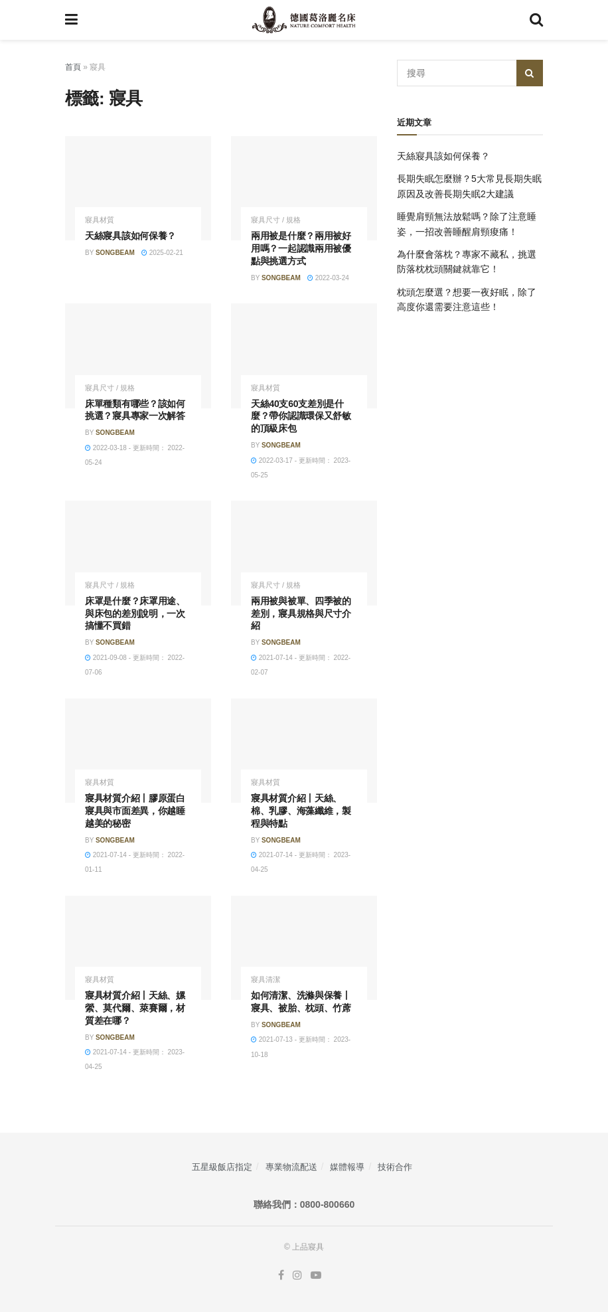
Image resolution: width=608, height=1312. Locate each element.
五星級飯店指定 (222, 1167)
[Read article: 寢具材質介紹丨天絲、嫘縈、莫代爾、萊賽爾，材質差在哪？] (138, 948)
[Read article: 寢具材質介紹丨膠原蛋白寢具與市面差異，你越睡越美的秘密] (138, 750)
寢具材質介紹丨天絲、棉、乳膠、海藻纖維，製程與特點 (301, 811)
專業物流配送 (291, 1167)
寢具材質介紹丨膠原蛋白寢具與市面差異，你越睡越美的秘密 (135, 811)
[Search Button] (536, 20)
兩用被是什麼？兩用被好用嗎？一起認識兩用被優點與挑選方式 (301, 248)
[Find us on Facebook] (281, 1275)
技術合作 (395, 1167)
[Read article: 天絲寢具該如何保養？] (138, 188)
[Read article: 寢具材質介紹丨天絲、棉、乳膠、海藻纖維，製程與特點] (304, 750)
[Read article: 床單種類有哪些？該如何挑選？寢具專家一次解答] (138, 355)
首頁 (73, 67)
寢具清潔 (265, 979)
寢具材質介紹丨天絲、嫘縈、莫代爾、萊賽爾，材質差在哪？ (135, 1008)
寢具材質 (99, 220)
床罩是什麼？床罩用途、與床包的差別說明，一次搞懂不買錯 (135, 613)
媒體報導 (347, 1167)
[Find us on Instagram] (297, 1275)
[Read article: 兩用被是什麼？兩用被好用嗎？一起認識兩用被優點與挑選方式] (304, 188)
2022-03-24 (328, 278)
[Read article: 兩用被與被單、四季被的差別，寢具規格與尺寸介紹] (304, 553)
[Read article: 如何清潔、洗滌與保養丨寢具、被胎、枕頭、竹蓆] (304, 948)
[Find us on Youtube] (316, 1275)
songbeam (115, 252)
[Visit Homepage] (303, 20)
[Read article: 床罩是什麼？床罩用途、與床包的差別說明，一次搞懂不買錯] (138, 553)
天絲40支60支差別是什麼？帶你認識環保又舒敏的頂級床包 (301, 416)
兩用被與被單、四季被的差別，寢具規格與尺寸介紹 (301, 613)
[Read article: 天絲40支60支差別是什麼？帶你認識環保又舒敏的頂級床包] (304, 355)
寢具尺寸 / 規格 (276, 220)
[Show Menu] (71, 20)
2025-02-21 (162, 252)
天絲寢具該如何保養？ (130, 235)
